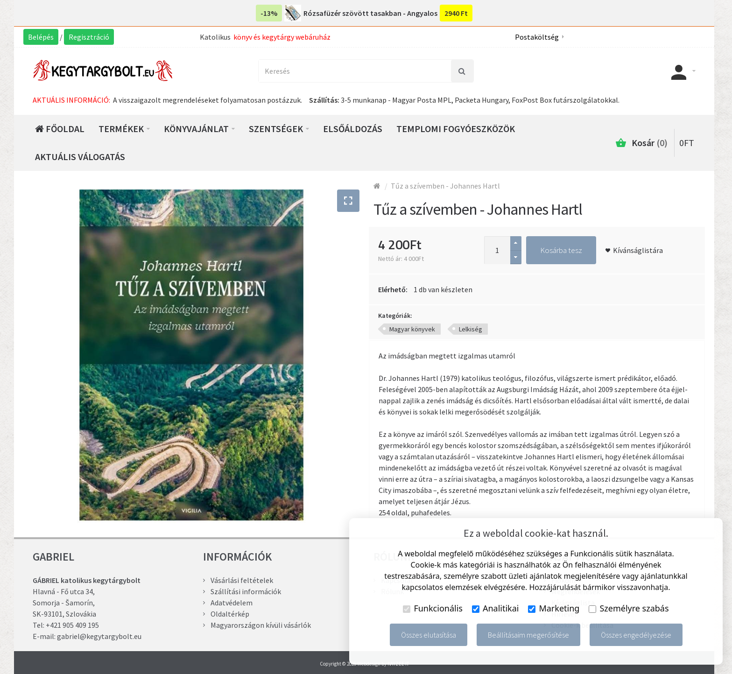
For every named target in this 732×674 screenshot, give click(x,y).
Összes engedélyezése (636, 634)
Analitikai (495, 608)
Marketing (553, 608)
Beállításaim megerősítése (528, 634)
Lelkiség (470, 329)
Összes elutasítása (428, 634)
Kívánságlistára (638, 250)
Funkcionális (433, 608)
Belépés (41, 37)
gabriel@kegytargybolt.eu (99, 636)
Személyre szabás (629, 608)
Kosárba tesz (561, 250)
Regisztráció (89, 37)
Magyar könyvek (412, 329)
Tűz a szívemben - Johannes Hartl (445, 185)
